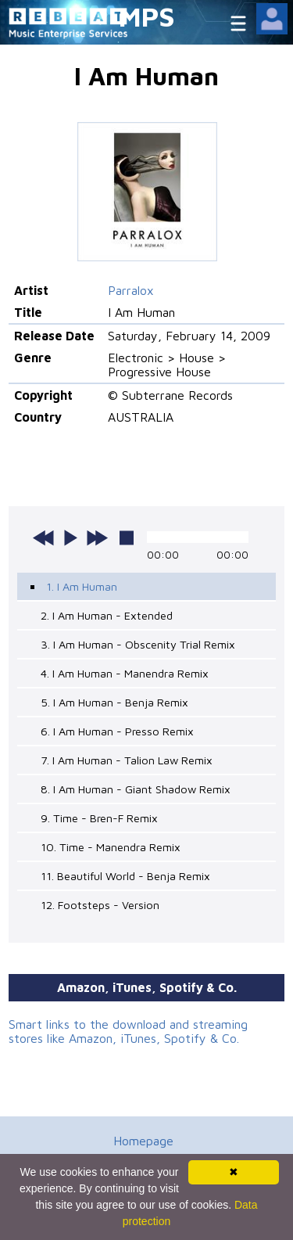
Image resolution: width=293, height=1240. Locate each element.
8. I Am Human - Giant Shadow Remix (135, 789)
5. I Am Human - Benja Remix (114, 702)
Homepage (143, 1141)
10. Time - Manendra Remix (110, 847)
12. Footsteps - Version (100, 904)
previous (44, 537)
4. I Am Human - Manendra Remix (125, 673)
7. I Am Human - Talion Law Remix (127, 760)
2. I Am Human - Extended (107, 615)
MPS (147, 16)
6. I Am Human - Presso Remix (117, 731)
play (70, 537)
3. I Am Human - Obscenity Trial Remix (138, 644)
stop (127, 537)
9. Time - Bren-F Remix (99, 818)
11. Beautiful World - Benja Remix (125, 875)
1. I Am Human (81, 586)
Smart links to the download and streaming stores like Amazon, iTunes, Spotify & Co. (128, 1031)
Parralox (131, 290)
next (97, 537)
